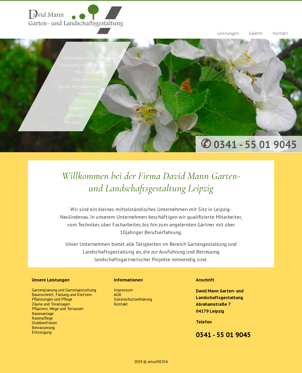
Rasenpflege (84, 100)
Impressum (123, 289)
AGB (117, 294)
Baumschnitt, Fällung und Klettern (86, 65)
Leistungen (228, 33)
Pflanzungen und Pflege (91, 72)
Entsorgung (73, 122)
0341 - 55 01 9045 (223, 334)
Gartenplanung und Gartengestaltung (88, 57)
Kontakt (280, 33)
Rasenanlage (87, 93)
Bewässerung (76, 115)
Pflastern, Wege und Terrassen (78, 86)
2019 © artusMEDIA (151, 361)
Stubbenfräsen (78, 108)
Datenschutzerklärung (133, 299)
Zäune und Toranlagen (88, 79)
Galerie (255, 33)
